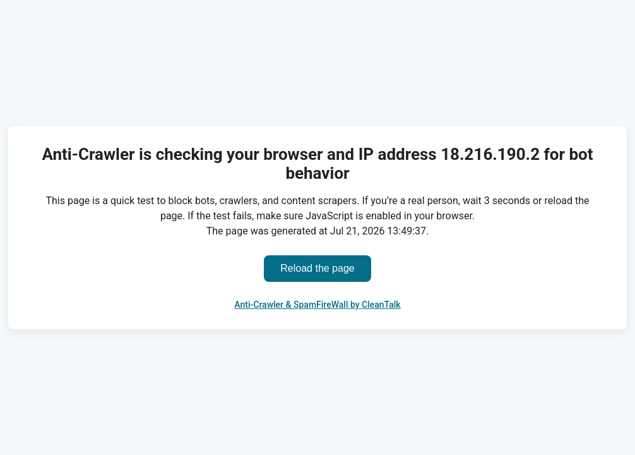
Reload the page (317, 268)
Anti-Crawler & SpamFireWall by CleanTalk (317, 305)
